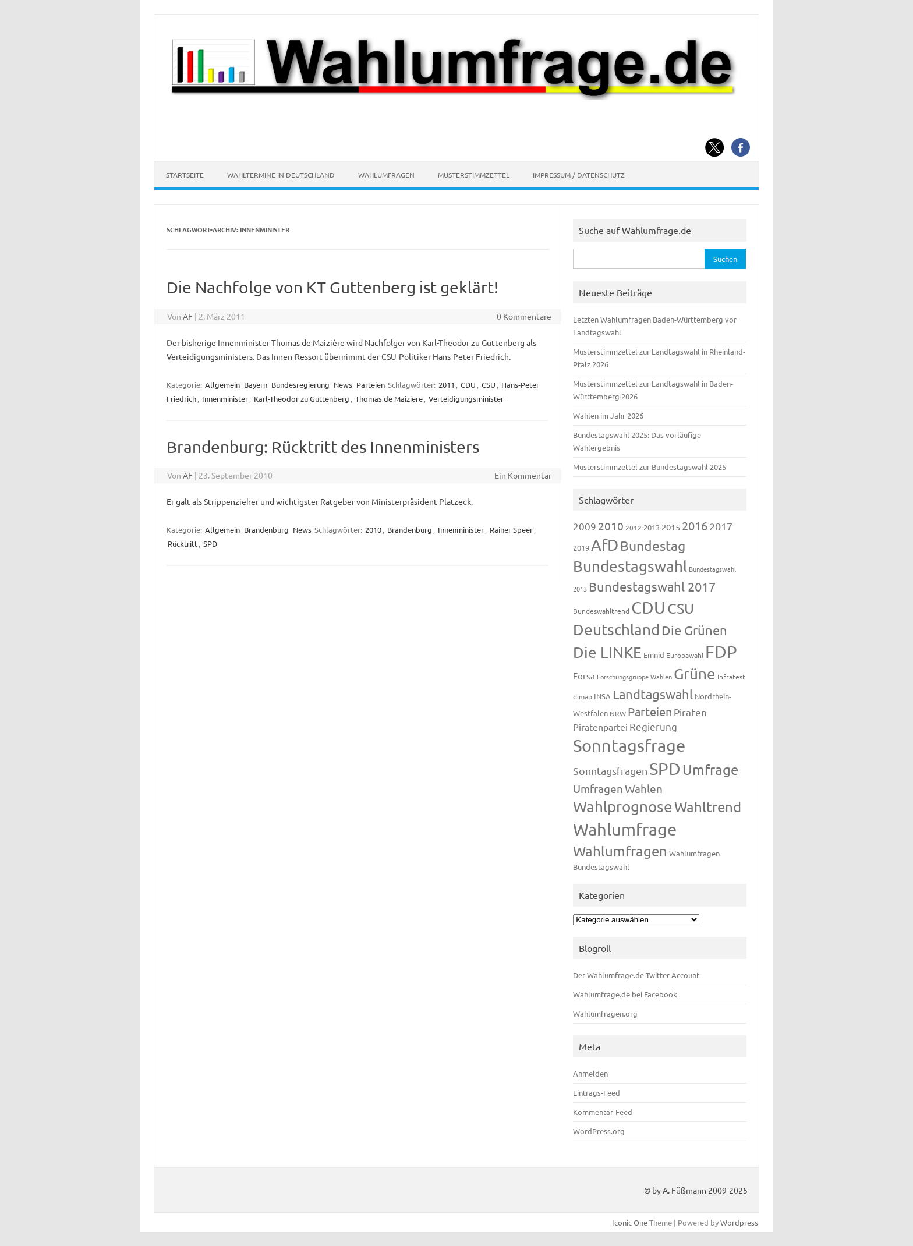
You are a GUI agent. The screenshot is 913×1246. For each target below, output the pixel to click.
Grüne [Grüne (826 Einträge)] (695, 674)
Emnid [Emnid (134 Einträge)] (653, 655)
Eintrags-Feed (596, 1093)
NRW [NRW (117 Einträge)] (618, 713)
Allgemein (222, 385)
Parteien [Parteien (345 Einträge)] (650, 711)
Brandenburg (266, 529)
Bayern (255, 385)
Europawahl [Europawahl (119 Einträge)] (684, 655)
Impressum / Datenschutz (579, 174)
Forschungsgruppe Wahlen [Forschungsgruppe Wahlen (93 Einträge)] (634, 676)
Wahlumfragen (386, 174)
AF (188, 316)
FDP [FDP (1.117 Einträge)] (721, 651)
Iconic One (629, 1222)
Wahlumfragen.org (605, 1013)
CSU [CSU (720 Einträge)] (680, 608)
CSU (489, 385)
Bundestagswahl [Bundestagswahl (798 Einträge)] (630, 566)
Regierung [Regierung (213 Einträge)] (653, 726)
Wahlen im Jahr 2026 (608, 415)
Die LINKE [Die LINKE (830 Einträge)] (607, 652)
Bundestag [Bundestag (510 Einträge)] (652, 545)
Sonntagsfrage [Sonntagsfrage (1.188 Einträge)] (629, 745)
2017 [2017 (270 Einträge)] (720, 526)
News (343, 385)
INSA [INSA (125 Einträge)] (602, 696)
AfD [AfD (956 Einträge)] (604, 544)
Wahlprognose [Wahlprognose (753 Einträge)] (623, 807)
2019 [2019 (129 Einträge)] (581, 548)
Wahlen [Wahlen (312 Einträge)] (644, 788)
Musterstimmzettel (473, 174)
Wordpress (739, 1222)
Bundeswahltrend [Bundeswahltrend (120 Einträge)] (601, 610)
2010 (373, 529)
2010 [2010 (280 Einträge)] (611, 526)
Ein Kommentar (522, 475)
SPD (210, 543)
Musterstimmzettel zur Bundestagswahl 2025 (649, 467)
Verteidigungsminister (466, 398)
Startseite (185, 174)
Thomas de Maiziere (389, 398)
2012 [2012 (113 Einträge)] (633, 527)
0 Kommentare (524, 316)
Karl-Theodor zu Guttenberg (301, 398)
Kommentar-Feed (602, 1112)
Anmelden (590, 1073)
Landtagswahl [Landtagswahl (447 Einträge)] (653, 694)
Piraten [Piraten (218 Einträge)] (690, 712)
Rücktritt (182, 543)
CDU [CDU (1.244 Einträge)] (648, 607)
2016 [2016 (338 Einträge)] (694, 525)
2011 (446, 385)
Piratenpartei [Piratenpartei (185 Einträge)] (600, 726)
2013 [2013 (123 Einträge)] (651, 527)
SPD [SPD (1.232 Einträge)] (665, 768)
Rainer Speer (511, 529)
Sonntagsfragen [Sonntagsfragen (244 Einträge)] (610, 770)
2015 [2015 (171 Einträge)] (670, 526)
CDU (468, 385)
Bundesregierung (300, 385)
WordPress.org (599, 1131)
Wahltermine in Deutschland (281, 174)
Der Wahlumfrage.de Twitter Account (636, 975)
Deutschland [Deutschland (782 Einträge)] (616, 630)
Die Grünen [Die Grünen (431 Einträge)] (694, 630)
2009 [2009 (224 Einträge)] (584, 526)
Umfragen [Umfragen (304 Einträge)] (598, 788)
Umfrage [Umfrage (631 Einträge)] (710, 769)
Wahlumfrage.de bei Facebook (625, 994)
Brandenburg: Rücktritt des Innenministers (323, 446)
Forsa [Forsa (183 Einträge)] (584, 675)
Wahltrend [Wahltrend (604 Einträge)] (707, 806)
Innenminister (225, 398)
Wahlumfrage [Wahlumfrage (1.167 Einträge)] (625, 829)
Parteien (370, 385)
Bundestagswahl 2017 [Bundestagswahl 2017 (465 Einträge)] (652, 586)
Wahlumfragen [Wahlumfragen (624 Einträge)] (620, 851)
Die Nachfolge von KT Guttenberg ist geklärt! (332, 287)
